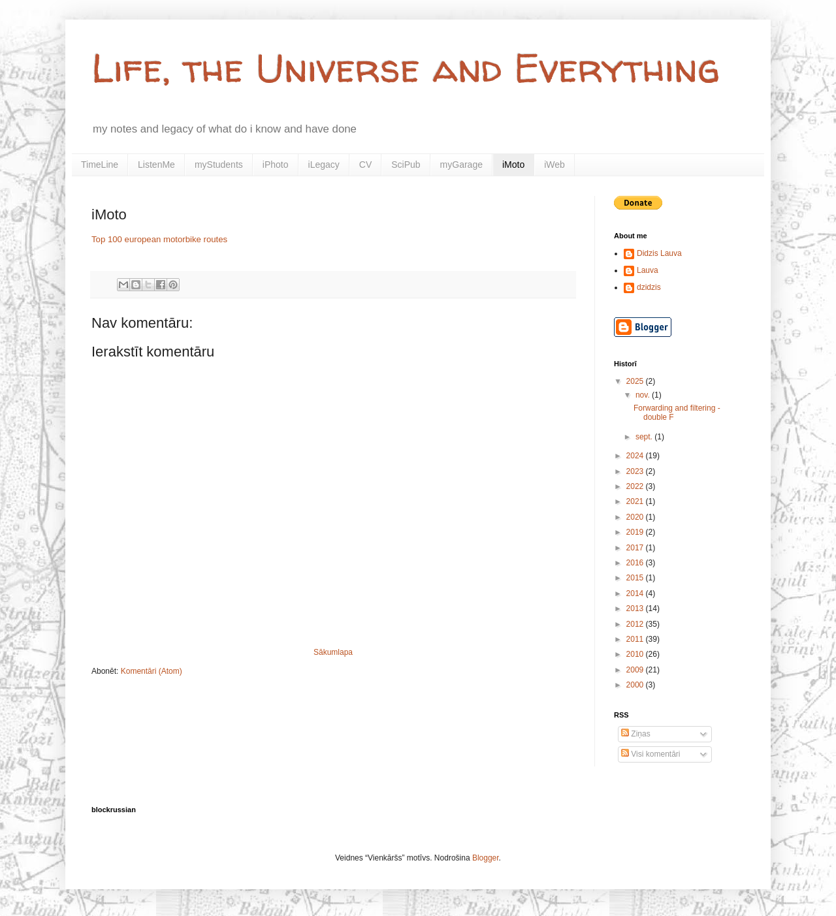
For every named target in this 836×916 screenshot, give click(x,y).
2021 (636, 501)
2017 (636, 547)
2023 (636, 471)
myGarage (461, 164)
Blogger (485, 857)
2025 (636, 381)
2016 (636, 562)
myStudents (219, 164)
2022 (636, 486)
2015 (636, 577)
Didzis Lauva (659, 253)
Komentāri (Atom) (151, 671)
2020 (636, 517)
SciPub (405, 164)
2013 (636, 608)
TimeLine (99, 164)
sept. (644, 436)
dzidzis (649, 287)
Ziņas (636, 733)
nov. (643, 395)
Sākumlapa (333, 652)
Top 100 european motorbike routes (159, 239)
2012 (636, 624)
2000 (636, 684)
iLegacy (324, 164)
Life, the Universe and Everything (405, 68)
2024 (636, 455)
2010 (636, 654)
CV (365, 164)
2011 (636, 639)
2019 (636, 532)
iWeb (554, 164)
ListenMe (156, 164)
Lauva (647, 270)
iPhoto (276, 164)
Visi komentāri (650, 754)
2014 (636, 593)
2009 (636, 669)
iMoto (513, 164)
